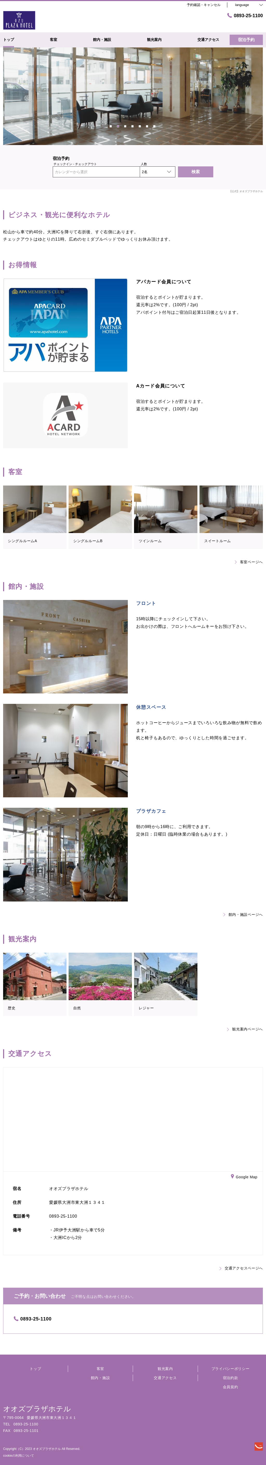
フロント (146, 603)
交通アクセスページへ (241, 1268)
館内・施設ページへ (243, 914)
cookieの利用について (18, 1455)
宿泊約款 (230, 1378)
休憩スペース (151, 707)
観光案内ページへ (245, 1029)
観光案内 (165, 1369)
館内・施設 (100, 1378)
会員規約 (230, 1387)
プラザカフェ (151, 811)
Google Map (244, 1177)
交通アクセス (165, 1378)
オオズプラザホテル (37, 1409)
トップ (35, 1369)
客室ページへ (249, 562)
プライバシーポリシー (230, 1369)
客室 (100, 1369)
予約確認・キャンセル (204, 5)
